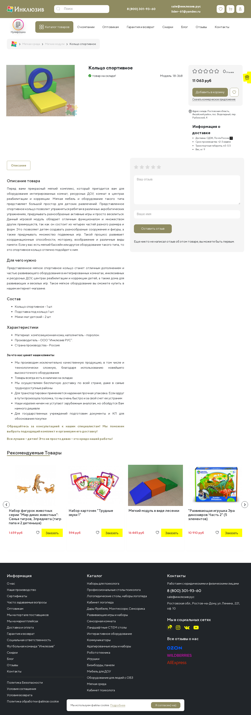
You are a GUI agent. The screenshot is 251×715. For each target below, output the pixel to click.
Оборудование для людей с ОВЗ (110, 678)
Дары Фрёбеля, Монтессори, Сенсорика (116, 608)
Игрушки (93, 659)
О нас (11, 583)
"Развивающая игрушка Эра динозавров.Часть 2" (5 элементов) (211, 515)
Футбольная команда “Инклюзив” (31, 646)
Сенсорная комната (101, 621)
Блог (10, 659)
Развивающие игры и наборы (107, 615)
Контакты (14, 671)
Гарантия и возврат (21, 634)
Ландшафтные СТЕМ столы (107, 627)
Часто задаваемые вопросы (27, 602)
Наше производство (21, 590)
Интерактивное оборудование (109, 634)
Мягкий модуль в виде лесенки (153, 511)
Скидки (12, 652)
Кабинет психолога (101, 690)
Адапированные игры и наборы (109, 646)
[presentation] (6, 504)
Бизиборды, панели (101, 665)
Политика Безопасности (25, 682)
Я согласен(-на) (165, 705)
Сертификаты (17, 596)
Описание (18, 165)
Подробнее (117, 705)
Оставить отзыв (153, 228)
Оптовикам (15, 608)
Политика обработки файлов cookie (33, 701)
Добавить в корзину (210, 92)
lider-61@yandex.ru (185, 11)
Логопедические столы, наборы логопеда (117, 596)
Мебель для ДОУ (99, 671)
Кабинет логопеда (100, 602)
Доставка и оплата (20, 627)
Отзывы (12, 665)
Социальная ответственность (29, 640)
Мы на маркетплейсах (22, 621)
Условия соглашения (21, 689)
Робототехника (98, 652)
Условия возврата (19, 695)
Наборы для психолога (103, 583)
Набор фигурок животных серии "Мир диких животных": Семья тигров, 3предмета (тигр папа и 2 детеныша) (35, 517)
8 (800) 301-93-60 (141, 9)
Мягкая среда (96, 684)
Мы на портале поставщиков (28, 615)
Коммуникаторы (99, 640)
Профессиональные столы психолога (114, 590)
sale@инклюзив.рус (186, 6)
